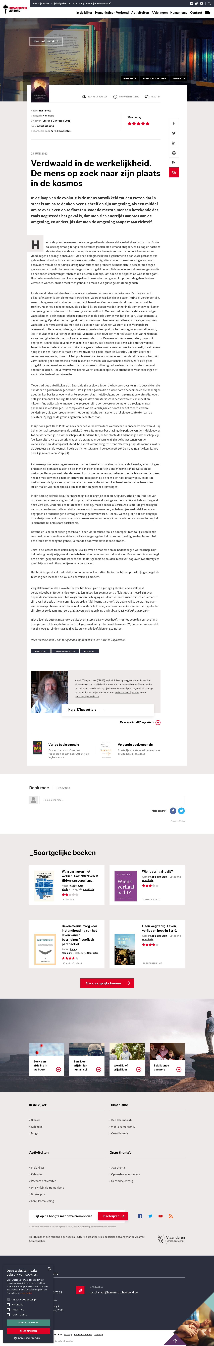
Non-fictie (48, 115)
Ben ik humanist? (121, 1120)
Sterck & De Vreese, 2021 (56, 121)
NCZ (75, 3)
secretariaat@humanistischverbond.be (113, 1293)
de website (88, 640)
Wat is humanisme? (122, 1127)
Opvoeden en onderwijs (125, 1174)
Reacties (155, 96)
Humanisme (178, 13)
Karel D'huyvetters (61, 131)
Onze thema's (119, 1134)
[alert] (28, 1304)
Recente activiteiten (42, 1181)
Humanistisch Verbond (112, 13)
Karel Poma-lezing (41, 1201)
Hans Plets (45, 110)
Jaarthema (117, 1168)
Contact (196, 13)
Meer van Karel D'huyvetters (137, 722)
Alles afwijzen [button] (28, 1331)
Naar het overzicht (46, 41)
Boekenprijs (37, 1194)
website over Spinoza (127, 692)
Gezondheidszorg (121, 1181)
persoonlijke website (87, 696)
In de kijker (84, 13)
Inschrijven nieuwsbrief (98, 3)
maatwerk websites (64, 1341)
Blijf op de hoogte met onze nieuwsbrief (79, 1216)
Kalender (35, 1127)
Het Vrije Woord (41, 3)
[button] (28, 1337)
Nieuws (34, 1120)
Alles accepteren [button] (28, 1322)
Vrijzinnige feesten (61, 3)
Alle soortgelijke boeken (103, 983)
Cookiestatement (83, 1334)
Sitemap (99, 1334)
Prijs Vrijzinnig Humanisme (46, 1188)
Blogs (33, 1134)
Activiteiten (140, 13)
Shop (81, 3)
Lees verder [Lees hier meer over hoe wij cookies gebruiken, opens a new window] (26, 1293)
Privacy (68, 1334)
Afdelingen (160, 13)
